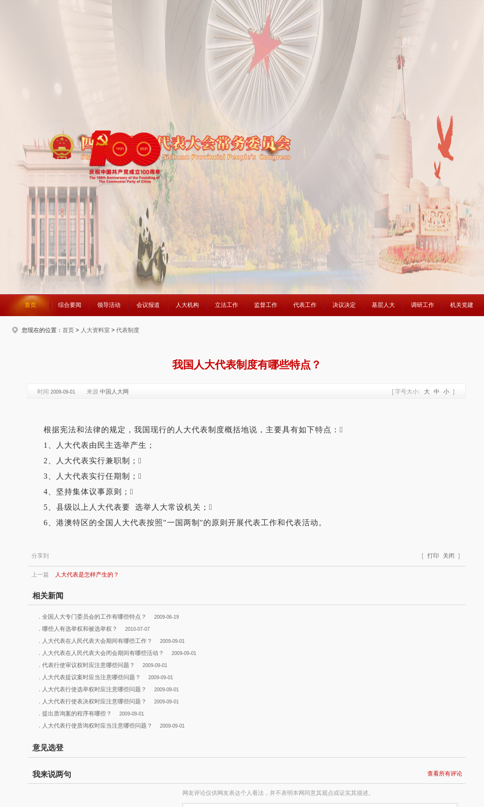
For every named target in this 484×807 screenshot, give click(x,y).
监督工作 (265, 305)
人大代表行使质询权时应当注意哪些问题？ (97, 725)
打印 (433, 555)
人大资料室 (95, 330)
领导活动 (109, 305)
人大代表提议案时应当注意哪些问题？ (91, 677)
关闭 (448, 555)
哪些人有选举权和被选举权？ (80, 628)
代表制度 (127, 330)
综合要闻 (69, 305)
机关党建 (461, 305)
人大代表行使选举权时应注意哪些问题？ (94, 689)
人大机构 (187, 305)
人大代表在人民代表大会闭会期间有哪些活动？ (103, 653)
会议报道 (148, 305)
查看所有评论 (444, 773)
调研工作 (422, 305)
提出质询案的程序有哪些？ (77, 713)
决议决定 (344, 305)
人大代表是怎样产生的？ (87, 574)
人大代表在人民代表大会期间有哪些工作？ (97, 641)
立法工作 (226, 305)
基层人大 (383, 305)
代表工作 (305, 305)
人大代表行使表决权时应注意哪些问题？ (94, 701)
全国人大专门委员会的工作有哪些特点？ (94, 616)
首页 (30, 305)
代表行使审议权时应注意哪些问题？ (88, 665)
